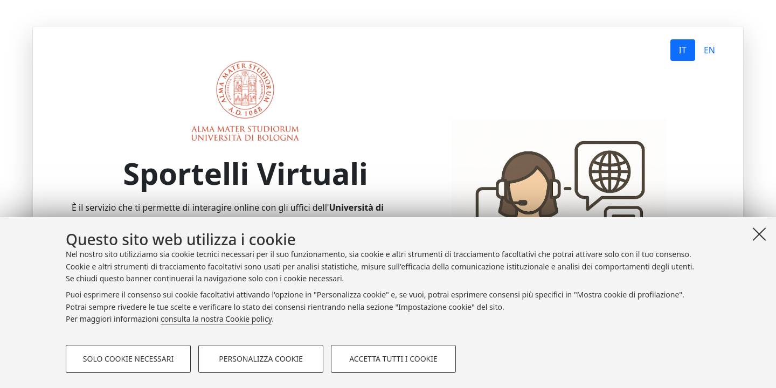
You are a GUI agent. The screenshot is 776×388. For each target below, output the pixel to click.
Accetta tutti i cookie (393, 359)
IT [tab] (683, 50)
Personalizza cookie (260, 359)
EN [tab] (709, 50)
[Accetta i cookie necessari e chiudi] (759, 233)
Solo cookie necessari (128, 359)
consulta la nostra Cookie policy (216, 319)
